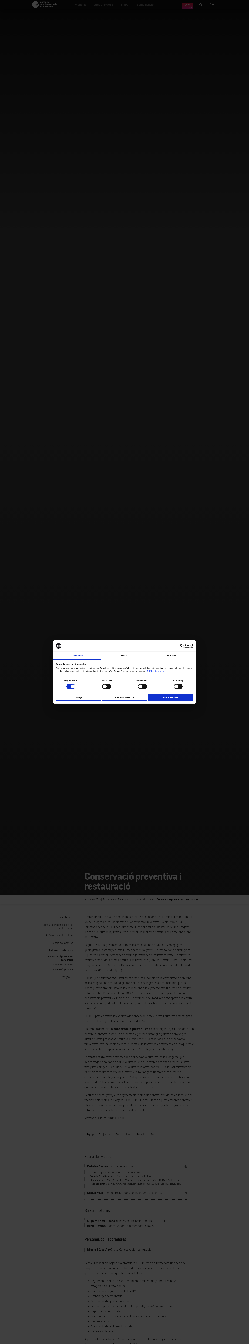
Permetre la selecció (124, 697)
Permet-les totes (170, 697)
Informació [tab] (172, 655)
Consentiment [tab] (76, 655)
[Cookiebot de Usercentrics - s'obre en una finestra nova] (179, 646)
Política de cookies (156, 671)
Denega (78, 697)
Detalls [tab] (124, 655)
